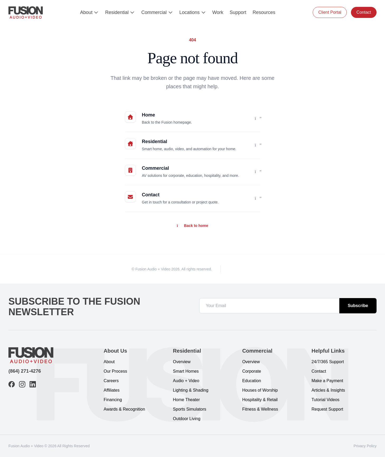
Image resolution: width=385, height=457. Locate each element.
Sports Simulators (189, 409)
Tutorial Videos (325, 399)
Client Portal (329, 12)
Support (238, 12)
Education (251, 380)
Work (218, 12)
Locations (192, 12)
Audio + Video (186, 380)
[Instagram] (241, 269)
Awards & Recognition (124, 409)
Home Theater (186, 399)
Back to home (192, 225)
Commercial (157, 12)
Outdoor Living (186, 418)
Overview (182, 361)
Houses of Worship (260, 390)
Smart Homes (186, 371)
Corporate (251, 371)
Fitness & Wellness (260, 409)
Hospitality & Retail (260, 399)
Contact (364, 12)
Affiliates (112, 390)
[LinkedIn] (250, 269)
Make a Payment (327, 380)
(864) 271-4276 (24, 371)
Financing (113, 399)
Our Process (115, 371)
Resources (264, 12)
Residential (120, 12)
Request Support (327, 409)
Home (148, 115)
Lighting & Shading (190, 390)
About (89, 12)
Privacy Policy (365, 446)
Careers (111, 380)
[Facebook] (231, 269)
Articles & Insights (328, 390)
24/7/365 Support (327, 361)
